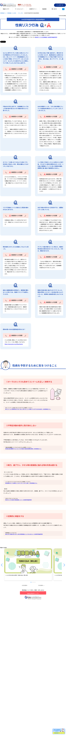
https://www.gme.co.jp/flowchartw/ (14, 344)
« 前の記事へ (25, 585)
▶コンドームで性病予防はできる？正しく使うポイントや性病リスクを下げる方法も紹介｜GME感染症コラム (28, 409)
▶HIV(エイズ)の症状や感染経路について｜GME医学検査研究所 (19, 499)
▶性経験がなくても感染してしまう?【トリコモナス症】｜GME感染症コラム (21, 483)
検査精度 (44, 9)
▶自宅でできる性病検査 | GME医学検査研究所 (46, 37)
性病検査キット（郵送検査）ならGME (8, 13)
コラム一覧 (20, 13)
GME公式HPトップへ (33, 593)
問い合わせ (54, 9)
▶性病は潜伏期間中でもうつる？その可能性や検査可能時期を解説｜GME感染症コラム (23, 448)
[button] (2, 565)
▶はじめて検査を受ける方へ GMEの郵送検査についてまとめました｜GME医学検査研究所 (24, 534)
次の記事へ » (41, 585)
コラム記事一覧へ (60, 5)
